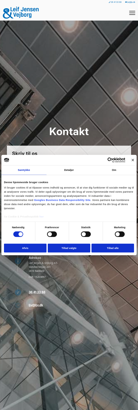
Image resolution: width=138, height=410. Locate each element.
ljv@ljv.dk (36, 305)
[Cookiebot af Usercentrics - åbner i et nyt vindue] (110, 160)
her (41, 216)
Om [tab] (114, 169)
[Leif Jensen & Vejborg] (22, 12)
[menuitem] (115, 2)
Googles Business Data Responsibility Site (62, 200)
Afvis (25, 248)
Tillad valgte (69, 248)
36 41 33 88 (37, 292)
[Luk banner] (133, 160)
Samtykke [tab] (24, 169)
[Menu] (130, 12)
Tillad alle (113, 248)
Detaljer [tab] (69, 169)
